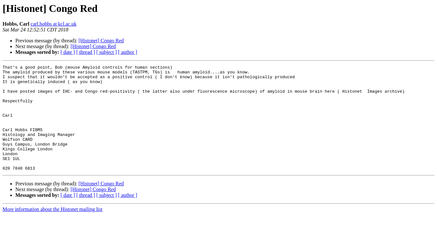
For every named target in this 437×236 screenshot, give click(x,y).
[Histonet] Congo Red (101, 40)
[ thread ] (85, 52)
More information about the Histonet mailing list (52, 230)
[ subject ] (106, 52)
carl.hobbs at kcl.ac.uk (54, 24)
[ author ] (127, 52)
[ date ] (68, 52)
